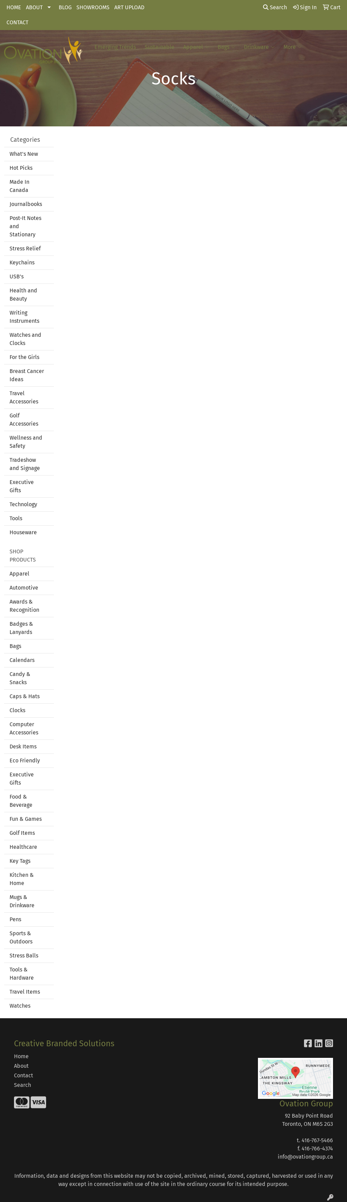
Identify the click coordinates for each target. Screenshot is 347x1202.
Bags (226, 47)
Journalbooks (26, 204)
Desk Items (23, 746)
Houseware (23, 532)
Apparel (196, 47)
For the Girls (24, 357)
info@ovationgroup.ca (305, 1156)
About (21, 1066)
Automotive (24, 587)
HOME (13, 7)
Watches (20, 1006)
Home (21, 1056)
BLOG (65, 7)
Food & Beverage (21, 800)
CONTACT (17, 22)
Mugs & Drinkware (22, 901)
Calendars (22, 660)
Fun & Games (26, 819)
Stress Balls (24, 955)
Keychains (22, 262)
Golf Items (22, 833)
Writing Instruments (24, 316)
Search (275, 7)
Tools (16, 518)
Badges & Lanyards (21, 628)
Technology (23, 504)
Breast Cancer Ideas (27, 375)
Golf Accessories (24, 419)
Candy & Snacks (20, 678)
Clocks (17, 710)
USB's (17, 276)
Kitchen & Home (22, 879)
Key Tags (20, 861)
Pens (15, 919)
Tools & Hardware (22, 973)
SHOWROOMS (93, 7)
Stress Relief (25, 248)
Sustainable (159, 47)
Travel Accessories (24, 397)
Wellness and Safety (26, 441)
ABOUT (34, 7)
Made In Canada (19, 186)
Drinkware (259, 47)
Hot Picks (21, 168)
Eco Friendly (25, 760)
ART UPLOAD (129, 7)
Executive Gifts (22, 486)
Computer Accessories (24, 728)
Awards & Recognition (24, 605)
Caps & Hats (25, 696)
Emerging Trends (115, 47)
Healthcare (23, 847)
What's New (24, 154)
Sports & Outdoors (21, 937)
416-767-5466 (317, 1140)
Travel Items (25, 992)
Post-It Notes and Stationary (25, 226)
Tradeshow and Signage (25, 464)
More (293, 47)
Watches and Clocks (25, 339)
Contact (23, 1075)
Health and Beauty (23, 294)
